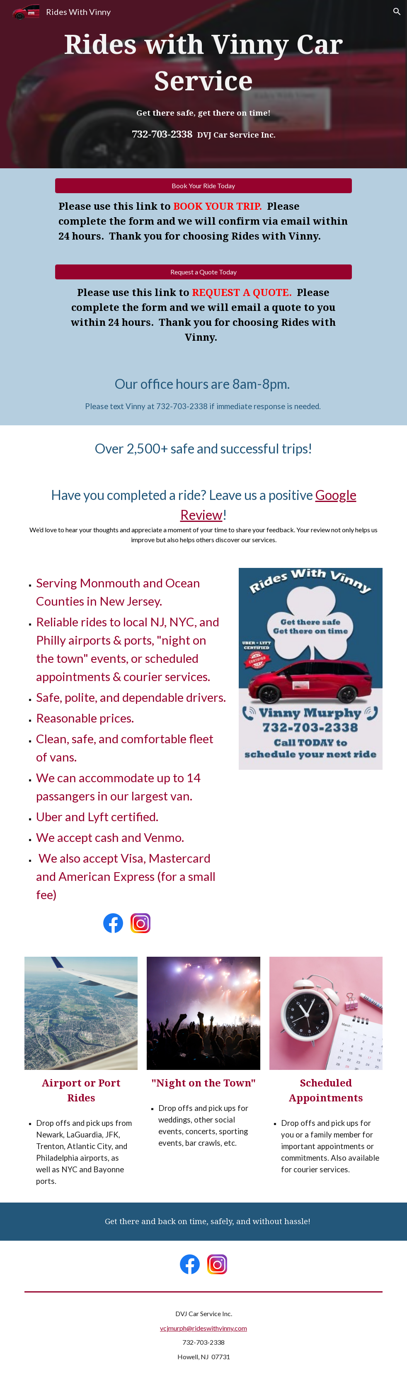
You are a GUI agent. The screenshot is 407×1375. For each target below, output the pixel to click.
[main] (203, 84)
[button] (397, 12)
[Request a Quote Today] (203, 271)
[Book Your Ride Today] (203, 185)
